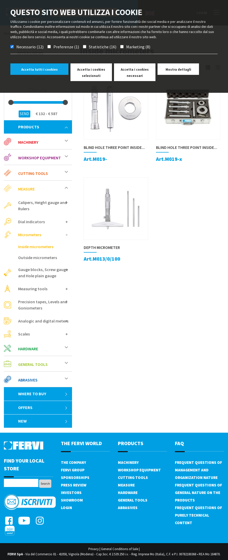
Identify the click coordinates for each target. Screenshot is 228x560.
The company (73, 462)
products (43, 126)
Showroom (72, 500)
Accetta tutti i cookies (39, 69)
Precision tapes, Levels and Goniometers (42, 305)
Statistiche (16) (102, 46)
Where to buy (43, 393)
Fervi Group (72, 469)
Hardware (28, 348)
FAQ (179, 443)
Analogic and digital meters (43, 321)
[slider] (10, 102)
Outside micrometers (37, 257)
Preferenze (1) (66, 46)
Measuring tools (32, 288)
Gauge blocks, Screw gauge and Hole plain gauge (43, 272)
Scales (24, 334)
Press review (73, 485)
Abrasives (28, 380)
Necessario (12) (30, 46)
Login (66, 507)
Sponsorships (75, 477)
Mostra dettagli (178, 69)
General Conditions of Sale (119, 549)
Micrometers (29, 234)
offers (43, 407)
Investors (71, 492)
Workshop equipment (39, 157)
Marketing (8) (138, 46)
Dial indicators (31, 221)
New (43, 421)
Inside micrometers (35, 246)
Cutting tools (33, 173)
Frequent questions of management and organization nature (198, 470)
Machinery (28, 142)
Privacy (93, 549)
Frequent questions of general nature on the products (198, 493)
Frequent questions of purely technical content (198, 515)
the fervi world (81, 443)
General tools (33, 364)
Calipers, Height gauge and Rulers (42, 205)
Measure (26, 189)
